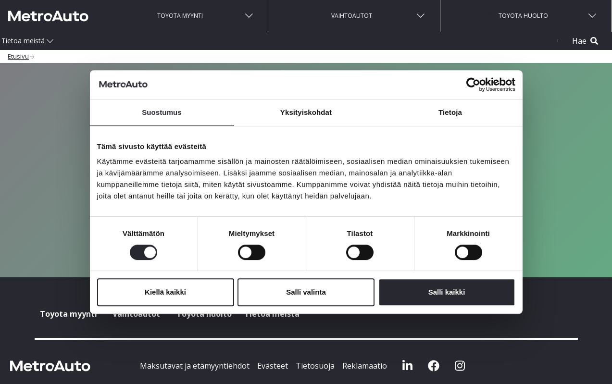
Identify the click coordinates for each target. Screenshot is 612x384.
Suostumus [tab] (162, 112)
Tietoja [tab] (450, 112)
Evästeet (272, 365)
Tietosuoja (315, 365)
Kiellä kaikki (165, 292)
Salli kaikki (446, 292)
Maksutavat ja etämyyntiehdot (195, 365)
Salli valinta (306, 292)
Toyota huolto (517, 15)
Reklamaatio (364, 365)
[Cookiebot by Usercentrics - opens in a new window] (473, 84)
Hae (585, 41)
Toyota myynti (174, 15)
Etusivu (18, 56)
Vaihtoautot (345, 15)
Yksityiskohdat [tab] (306, 112)
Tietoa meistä (23, 40)
